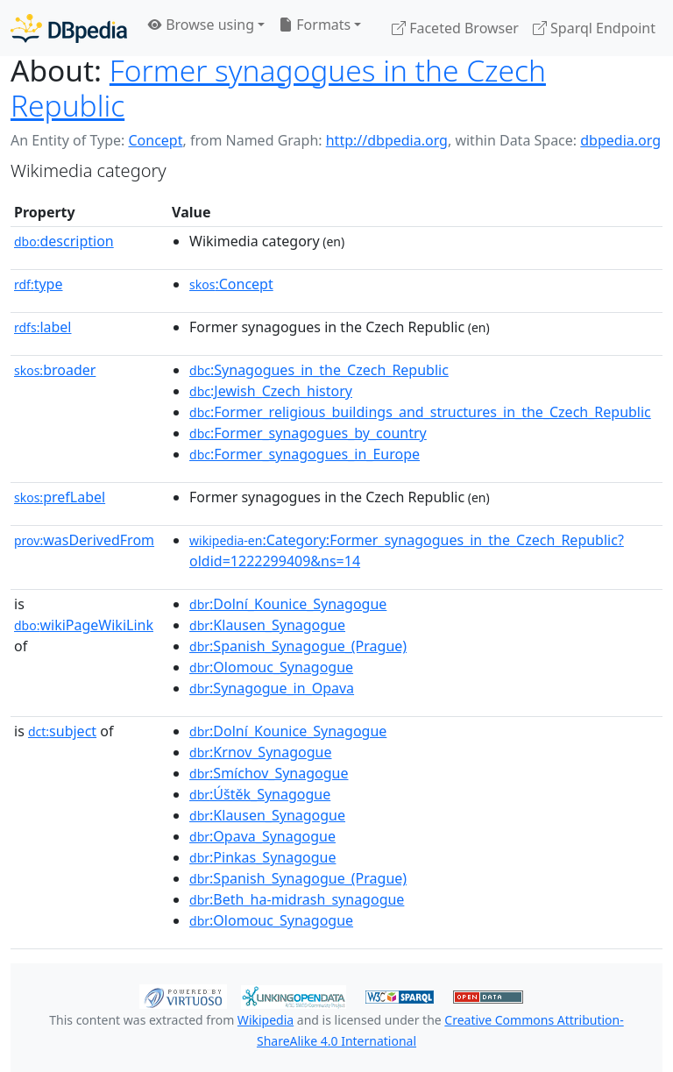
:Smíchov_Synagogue (268, 773)
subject (62, 731)
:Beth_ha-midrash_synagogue (296, 899)
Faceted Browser (455, 28)
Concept (155, 140)
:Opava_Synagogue (262, 836)
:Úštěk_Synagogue (259, 794)
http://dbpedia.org (387, 140)
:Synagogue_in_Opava (271, 688)
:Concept (231, 284)
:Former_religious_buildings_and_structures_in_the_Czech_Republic (420, 412)
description (64, 241)
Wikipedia (265, 1020)
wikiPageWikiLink (83, 625)
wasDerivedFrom (84, 540)
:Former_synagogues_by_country (308, 433)
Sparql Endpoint (594, 28)
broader (55, 370)
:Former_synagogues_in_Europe (304, 454)
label (43, 327)
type (38, 284)
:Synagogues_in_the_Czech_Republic (319, 370)
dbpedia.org (620, 140)
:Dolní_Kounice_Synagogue (287, 604)
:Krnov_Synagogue (260, 752)
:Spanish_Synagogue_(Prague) (298, 646)
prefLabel (59, 497)
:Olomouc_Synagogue (271, 667)
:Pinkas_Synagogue (262, 857)
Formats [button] (315, 24)
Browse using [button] (201, 24)
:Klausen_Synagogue (267, 625)
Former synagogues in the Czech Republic (278, 87)
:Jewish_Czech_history (270, 391)
